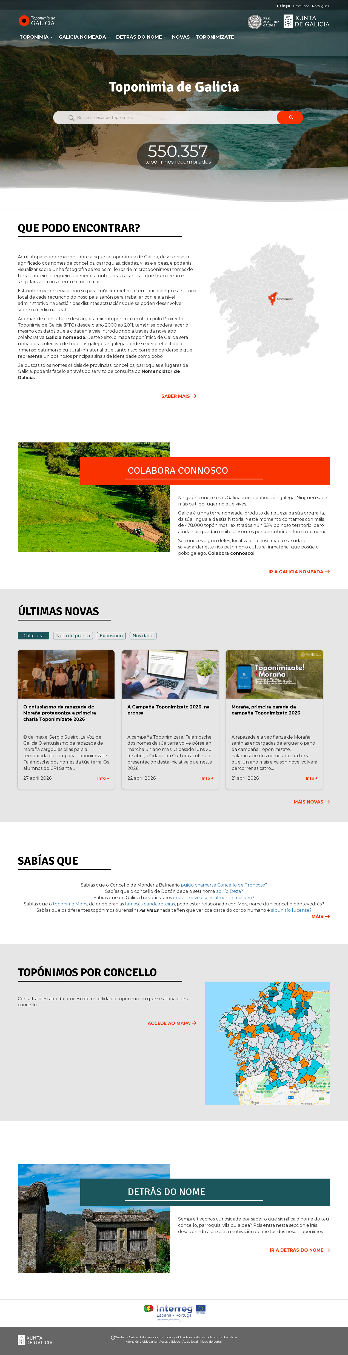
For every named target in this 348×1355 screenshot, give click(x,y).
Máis (317, 916)
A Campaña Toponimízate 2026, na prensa (168, 710)
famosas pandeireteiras (150, 904)
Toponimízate (215, 37)
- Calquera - (33, 635)
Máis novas (308, 802)
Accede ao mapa (169, 1023)
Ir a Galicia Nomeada (296, 571)
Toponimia (36, 37)
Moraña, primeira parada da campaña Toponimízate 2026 (266, 710)
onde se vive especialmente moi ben (212, 897)
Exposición (111, 635)
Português (320, 6)
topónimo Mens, (70, 904)
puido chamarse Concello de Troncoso (223, 885)
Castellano (301, 6)
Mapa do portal (211, 1341)
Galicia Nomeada (84, 37)
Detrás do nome (141, 37)
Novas (181, 37)
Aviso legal (190, 1341)
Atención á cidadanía (141, 1341)
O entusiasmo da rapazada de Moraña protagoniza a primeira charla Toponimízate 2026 (59, 713)
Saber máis (175, 396)
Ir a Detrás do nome (296, 1250)
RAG (247, 22)
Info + (103, 778)
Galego (283, 6)
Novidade (143, 635)
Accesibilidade (169, 1341)
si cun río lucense (290, 910)
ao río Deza (228, 891)
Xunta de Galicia (307, 21)
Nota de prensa (73, 635)
